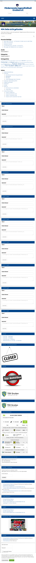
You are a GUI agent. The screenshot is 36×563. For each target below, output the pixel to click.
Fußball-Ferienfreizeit (8, 82)
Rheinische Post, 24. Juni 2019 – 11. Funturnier (12, 340)
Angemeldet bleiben (7, 551)
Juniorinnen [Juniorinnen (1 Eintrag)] (21, 62)
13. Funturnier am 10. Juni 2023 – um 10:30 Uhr (13, 45)
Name (3, 106)
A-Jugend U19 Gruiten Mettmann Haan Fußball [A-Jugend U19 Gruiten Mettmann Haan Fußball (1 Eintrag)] (8, 60)
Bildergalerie (8, 76)
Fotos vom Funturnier (8, 42)
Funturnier (6, 73)
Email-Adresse (5, 110)
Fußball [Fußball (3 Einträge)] (12, 62)
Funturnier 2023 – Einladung (9, 339)
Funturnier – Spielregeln (8, 336)
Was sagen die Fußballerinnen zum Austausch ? (13, 47)
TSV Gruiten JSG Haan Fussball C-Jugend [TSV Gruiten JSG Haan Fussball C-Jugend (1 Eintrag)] (12, 67)
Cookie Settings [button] (5, 560)
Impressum (6, 83)
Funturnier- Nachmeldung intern (10, 80)
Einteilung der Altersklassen (8, 485)
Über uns (6, 86)
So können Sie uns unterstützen (12, 87)
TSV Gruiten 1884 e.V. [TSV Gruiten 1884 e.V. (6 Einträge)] (13, 66)
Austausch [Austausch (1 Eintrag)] (20, 60)
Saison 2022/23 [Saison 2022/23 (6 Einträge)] (18, 64)
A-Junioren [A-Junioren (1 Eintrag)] (16, 60)
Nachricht (4, 114)
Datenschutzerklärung (8, 72)
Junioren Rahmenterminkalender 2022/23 (11, 488)
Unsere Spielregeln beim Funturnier (13, 79)
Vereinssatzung (6, 540)
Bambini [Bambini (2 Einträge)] (24, 60)
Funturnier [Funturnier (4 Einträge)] (4, 62)
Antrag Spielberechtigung (8, 484)
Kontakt (5, 85)
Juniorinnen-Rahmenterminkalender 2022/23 (12, 490)
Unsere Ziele (8, 89)
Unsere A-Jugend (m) (10, 92)
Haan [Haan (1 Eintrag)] (18, 62)
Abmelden (4, 477)
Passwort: (4, 547)
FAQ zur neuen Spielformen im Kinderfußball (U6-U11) (14, 486)
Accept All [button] (12, 560)
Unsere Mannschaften (8, 91)
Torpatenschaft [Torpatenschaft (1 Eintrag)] (31, 64)
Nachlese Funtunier (8, 44)
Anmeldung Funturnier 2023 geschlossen (14, 74)
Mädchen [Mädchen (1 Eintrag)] (31, 62)
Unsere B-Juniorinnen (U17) (11, 93)
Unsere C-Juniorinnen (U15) (11, 95)
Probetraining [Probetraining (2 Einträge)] (6, 64)
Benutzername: (5, 544)
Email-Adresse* (5, 473)
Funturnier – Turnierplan (8, 337)
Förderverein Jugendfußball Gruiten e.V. (18, 9)
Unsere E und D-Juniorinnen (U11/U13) (13, 96)
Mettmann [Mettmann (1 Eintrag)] (28, 62)
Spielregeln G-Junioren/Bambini (9, 503)
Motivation (8, 77)
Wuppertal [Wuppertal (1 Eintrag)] (20, 67)
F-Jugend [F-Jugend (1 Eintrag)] (27, 60)
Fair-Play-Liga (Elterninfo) (8, 500)
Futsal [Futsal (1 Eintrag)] (9, 62)
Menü (1, 1)
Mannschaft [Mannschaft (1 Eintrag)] (25, 62)
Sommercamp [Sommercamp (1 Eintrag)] (27, 64)
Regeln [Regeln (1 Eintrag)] (11, 64)
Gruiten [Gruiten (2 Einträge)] (16, 62)
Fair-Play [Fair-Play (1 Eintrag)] (30, 60)
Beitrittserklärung (6, 539)
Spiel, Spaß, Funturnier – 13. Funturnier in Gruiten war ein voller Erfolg (18, 41)
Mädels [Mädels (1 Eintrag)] (2, 64)
